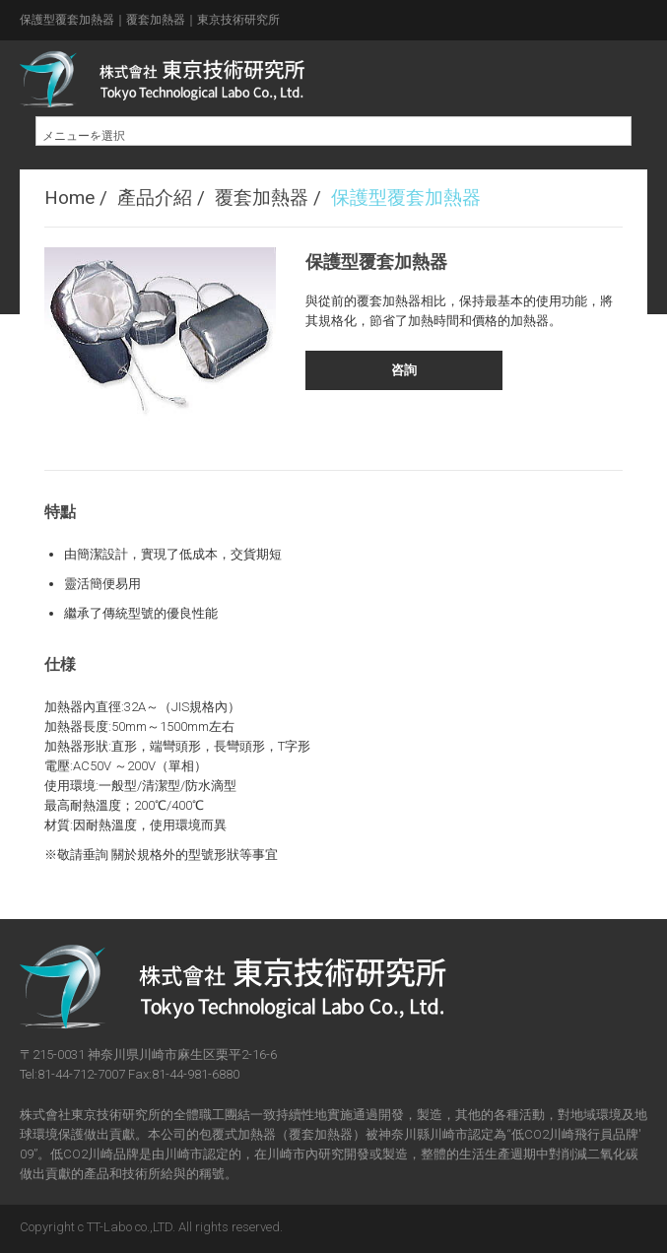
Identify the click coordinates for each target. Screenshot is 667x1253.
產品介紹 (154, 197)
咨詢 (404, 370)
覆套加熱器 (261, 197)
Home (69, 197)
